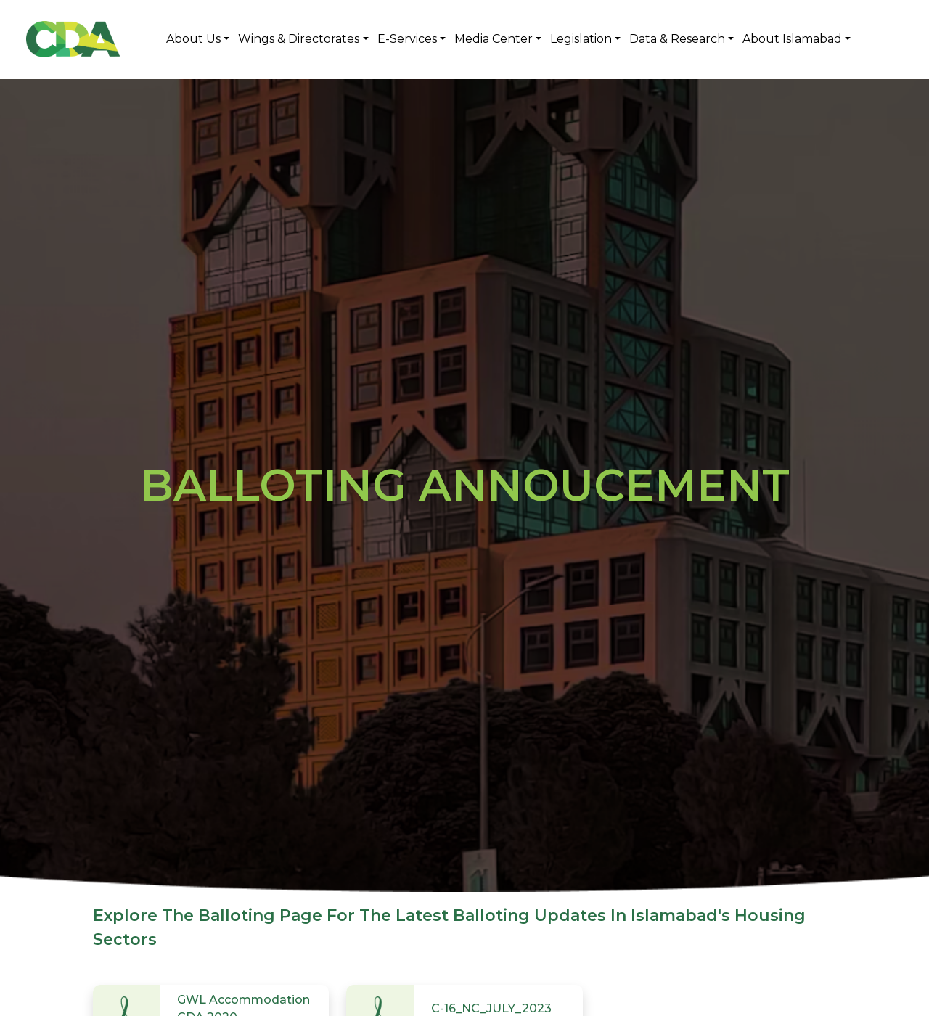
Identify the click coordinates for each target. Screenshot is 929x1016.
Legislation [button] (581, 39)
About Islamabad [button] (792, 39)
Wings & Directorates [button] (298, 39)
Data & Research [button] (677, 39)
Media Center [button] (493, 39)
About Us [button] (193, 39)
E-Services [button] (407, 39)
